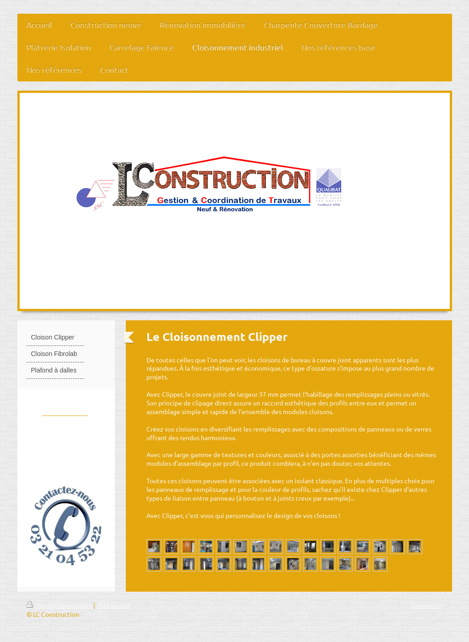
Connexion (427, 605)
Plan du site (113, 605)
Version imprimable (60, 605)
